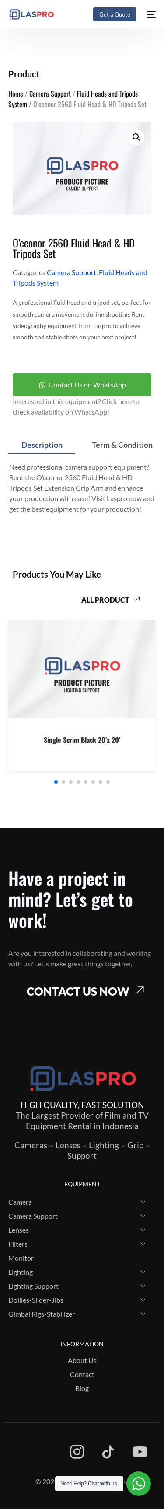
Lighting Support (33, 1286)
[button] (136, 137)
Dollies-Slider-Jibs (35, 1300)
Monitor (21, 1258)
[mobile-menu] (150, 14)
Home (15, 93)
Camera (20, 1202)
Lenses (18, 1230)
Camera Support (50, 93)
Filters (18, 1244)
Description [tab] (42, 445)
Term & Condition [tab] (122, 445)
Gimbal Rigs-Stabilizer (41, 1314)
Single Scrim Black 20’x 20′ (82, 740)
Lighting (20, 1272)
